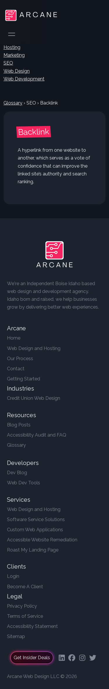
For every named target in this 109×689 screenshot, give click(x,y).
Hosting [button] (11, 47)
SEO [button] (8, 63)
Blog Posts (19, 425)
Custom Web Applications (35, 529)
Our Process (20, 358)
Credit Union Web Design (33, 398)
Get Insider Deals (32, 657)
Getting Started (23, 379)
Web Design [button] (16, 71)
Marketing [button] (14, 55)
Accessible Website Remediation (42, 540)
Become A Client (25, 586)
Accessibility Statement (32, 626)
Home (13, 338)
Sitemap (16, 636)
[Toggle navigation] (97, 15)
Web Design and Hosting (33, 348)
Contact (15, 368)
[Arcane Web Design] (54, 255)
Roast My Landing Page (32, 550)
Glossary (12, 103)
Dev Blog (17, 472)
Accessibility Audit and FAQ (36, 435)
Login (13, 576)
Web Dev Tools (23, 482)
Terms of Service (25, 616)
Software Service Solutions (36, 519)
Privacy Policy (22, 606)
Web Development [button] (23, 79)
